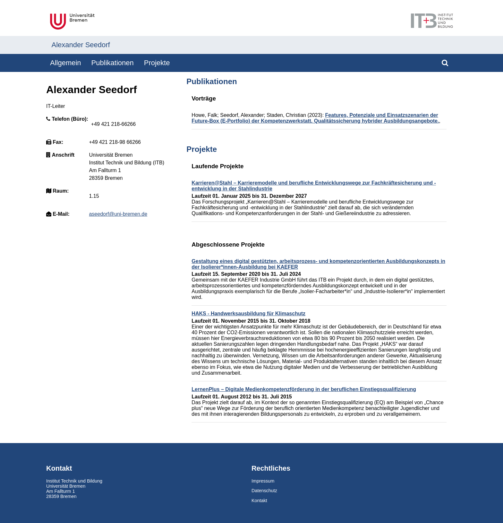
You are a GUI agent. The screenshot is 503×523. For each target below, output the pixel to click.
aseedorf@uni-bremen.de (118, 214)
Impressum (263, 481)
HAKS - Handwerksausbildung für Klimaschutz (248, 313)
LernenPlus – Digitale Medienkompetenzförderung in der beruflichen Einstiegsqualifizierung (304, 389)
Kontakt (259, 500)
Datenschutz (264, 490)
